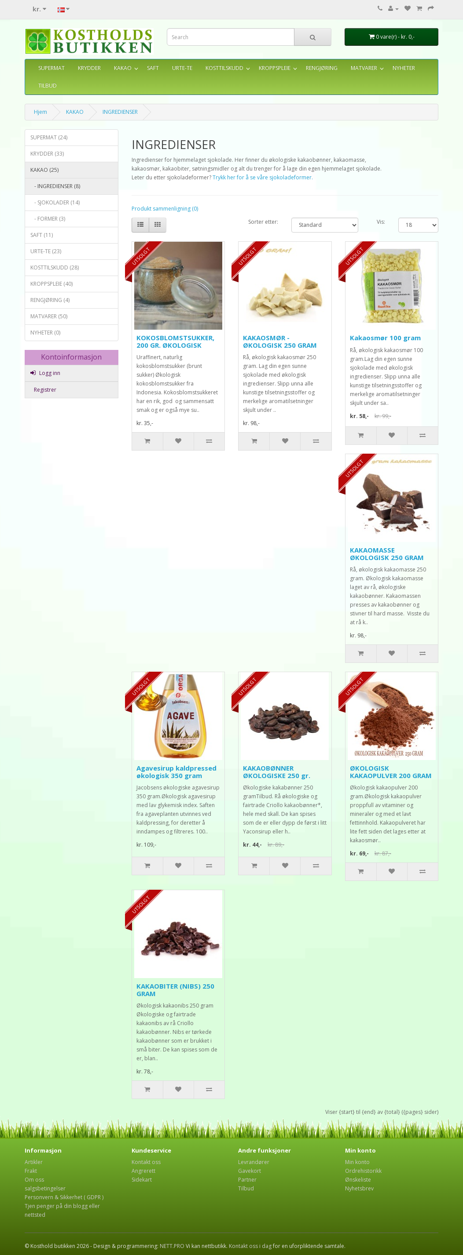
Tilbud (246, 1188)
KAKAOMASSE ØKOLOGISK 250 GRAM (387, 554)
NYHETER (404, 68)
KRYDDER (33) (47, 153)
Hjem (40, 112)
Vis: (381, 222)
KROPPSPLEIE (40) (51, 283)
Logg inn (45, 373)
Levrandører (253, 1162)
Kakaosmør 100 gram (385, 337)
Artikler (34, 1162)
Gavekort (249, 1171)
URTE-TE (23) (45, 251)
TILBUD (47, 85)
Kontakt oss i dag (250, 1246)
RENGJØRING (322, 68)
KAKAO (123, 68)
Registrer (44, 389)
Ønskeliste (358, 1179)
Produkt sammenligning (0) (165, 208)
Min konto (357, 1162)
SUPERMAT (51, 68)
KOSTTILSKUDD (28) (54, 267)
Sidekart (142, 1179)
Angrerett (143, 1171)
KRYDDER (89, 68)
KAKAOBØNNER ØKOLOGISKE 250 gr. (276, 772)
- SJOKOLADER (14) (55, 202)
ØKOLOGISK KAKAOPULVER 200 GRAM (391, 772)
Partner (247, 1179)
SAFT (153, 68)
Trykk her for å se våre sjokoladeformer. (263, 177)
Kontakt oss (146, 1162)
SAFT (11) (41, 235)
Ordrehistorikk (363, 1171)
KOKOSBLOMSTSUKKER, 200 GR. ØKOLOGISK (175, 341)
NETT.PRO (172, 1246)
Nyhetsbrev (359, 1188)
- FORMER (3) (47, 218)
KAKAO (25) (44, 170)
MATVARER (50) (48, 316)
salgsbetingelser (45, 1188)
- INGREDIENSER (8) (55, 186)
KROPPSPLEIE (274, 68)
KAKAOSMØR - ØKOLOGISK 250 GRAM (280, 341)
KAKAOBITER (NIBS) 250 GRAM (175, 990)
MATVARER (364, 68)
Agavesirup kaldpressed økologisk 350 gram (176, 772)
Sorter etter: (263, 222)
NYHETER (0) (45, 332)
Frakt (31, 1171)
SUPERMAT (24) (48, 137)
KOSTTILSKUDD (224, 68)
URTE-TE (182, 68)
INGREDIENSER (120, 112)
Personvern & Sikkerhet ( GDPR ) (64, 1197)
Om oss (34, 1179)
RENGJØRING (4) (50, 300)
